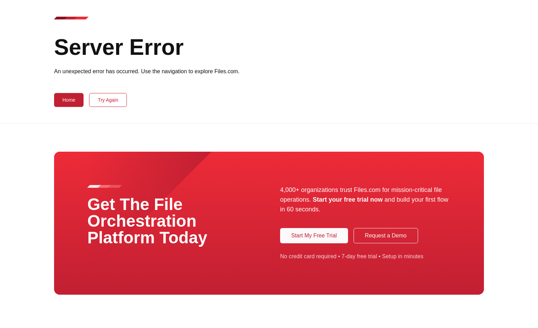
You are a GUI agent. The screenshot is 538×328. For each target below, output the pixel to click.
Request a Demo (386, 235)
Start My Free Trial (314, 235)
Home (68, 100)
